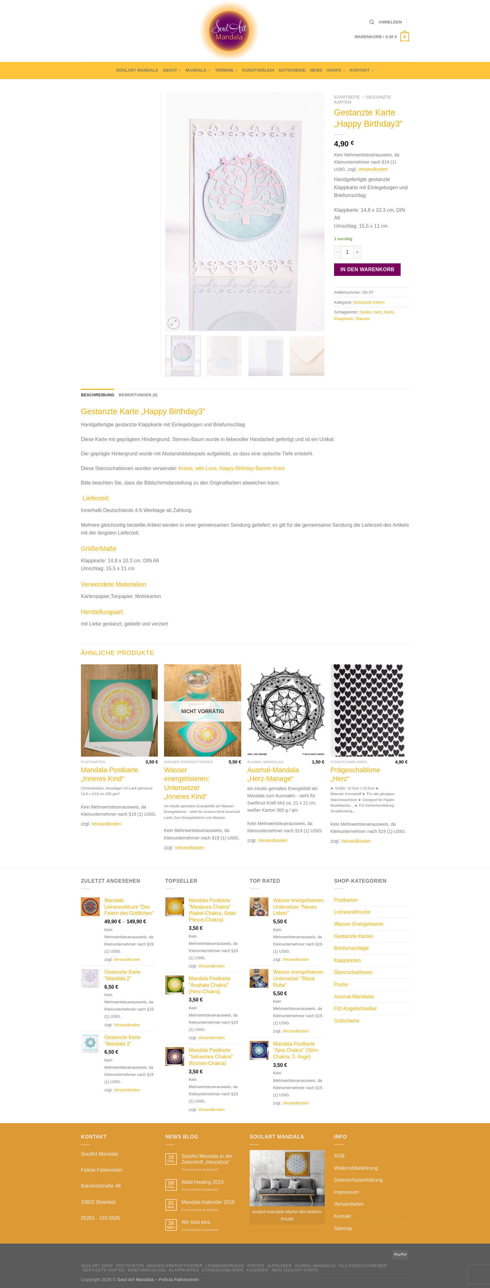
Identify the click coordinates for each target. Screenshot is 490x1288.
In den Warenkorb (367, 269)
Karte (389, 312)
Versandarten (349, 1204)
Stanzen (362, 318)
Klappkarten (347, 960)
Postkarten (346, 900)
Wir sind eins (196, 1222)
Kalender (258, 1270)
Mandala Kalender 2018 (208, 1202)
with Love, (206, 468)
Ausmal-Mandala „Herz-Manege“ (273, 774)
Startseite (347, 97)
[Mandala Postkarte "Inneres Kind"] (119, 710)
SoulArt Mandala (137, 70)
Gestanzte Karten (369, 302)
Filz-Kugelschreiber (355, 1008)
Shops (336, 71)
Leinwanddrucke (352, 912)
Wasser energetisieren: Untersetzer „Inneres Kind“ (187, 783)
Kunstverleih (258, 70)
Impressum (346, 1192)
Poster (341, 984)
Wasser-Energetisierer (359, 924)
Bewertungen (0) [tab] (138, 395)
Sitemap (343, 1228)
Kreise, (186, 468)
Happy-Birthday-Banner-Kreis (252, 468)
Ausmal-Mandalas (354, 996)
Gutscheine (292, 70)
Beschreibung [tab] (97, 395)
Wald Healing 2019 (203, 1182)
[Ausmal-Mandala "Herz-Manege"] (285, 710)
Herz (377, 312)
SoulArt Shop (97, 1266)
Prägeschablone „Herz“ (355, 774)
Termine (226, 71)
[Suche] (371, 22)
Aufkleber (279, 1266)
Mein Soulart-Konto (295, 1270)
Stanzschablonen (353, 972)
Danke (365, 312)
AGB (339, 1156)
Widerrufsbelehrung (356, 1168)
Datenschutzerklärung (358, 1180)
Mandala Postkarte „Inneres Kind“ (109, 774)
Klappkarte (343, 318)
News (316, 70)
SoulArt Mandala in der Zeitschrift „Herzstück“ (207, 1159)
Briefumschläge (351, 948)
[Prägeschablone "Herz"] (369, 710)
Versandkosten (373, 169)
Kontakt (362, 71)
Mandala (198, 71)
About (171, 71)
